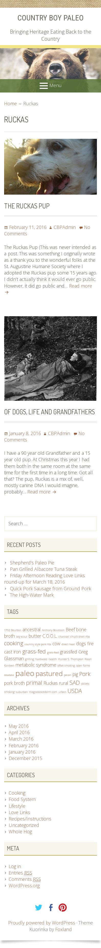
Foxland (63, 929)
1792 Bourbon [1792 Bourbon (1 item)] (12, 630)
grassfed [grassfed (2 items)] (68, 652)
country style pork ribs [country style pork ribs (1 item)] (38, 644)
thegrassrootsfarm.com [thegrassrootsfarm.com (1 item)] (43, 692)
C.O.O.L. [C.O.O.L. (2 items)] (49, 636)
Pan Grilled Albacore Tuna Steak (43, 569)
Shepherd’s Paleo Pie (32, 563)
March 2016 (21, 739)
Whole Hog (20, 831)
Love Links (19, 812)
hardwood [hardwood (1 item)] (41, 659)
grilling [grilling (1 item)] (29, 659)
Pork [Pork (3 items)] (85, 674)
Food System (22, 799)
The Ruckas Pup (27, 206)
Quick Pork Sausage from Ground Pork (50, 588)
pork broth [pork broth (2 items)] (14, 683)
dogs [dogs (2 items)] (81, 643)
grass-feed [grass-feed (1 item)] (53, 652)
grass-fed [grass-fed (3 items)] (34, 651)
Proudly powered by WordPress (41, 923)
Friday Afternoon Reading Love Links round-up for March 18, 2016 (44, 578)
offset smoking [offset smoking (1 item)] (66, 665)
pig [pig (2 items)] (75, 674)
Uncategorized (24, 825)
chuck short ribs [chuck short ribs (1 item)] (80, 636)
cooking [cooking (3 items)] (13, 643)
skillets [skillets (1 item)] (85, 684)
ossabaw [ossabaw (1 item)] (9, 675)
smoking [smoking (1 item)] (9, 692)
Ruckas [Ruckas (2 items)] (50, 683)
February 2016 (24, 745)
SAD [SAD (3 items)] (75, 683)
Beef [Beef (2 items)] (70, 629)
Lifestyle (17, 806)
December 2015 (25, 758)
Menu (55, 85)
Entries (20, 873)
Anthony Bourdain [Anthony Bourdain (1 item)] (53, 630)
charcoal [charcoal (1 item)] (64, 636)
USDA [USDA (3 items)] (75, 691)
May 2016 (19, 726)
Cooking (17, 793)
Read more (41, 492)
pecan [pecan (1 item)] (67, 675)
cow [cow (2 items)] (56, 643)
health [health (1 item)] (53, 659)
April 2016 (19, 732)
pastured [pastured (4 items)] (49, 673)
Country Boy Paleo (50, 17)
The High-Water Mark (32, 595)
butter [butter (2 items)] (35, 636)
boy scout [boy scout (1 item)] (21, 636)
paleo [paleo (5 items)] (24, 673)
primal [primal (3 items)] (34, 683)
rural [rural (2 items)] (63, 683)
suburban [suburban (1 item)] (22, 692)
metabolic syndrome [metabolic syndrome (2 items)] (36, 665)
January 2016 (22, 752)
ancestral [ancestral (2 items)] (32, 629)
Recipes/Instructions (30, 819)
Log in (15, 866)
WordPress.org (24, 885)
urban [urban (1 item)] (62, 692)
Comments (25, 879)
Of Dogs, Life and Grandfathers (49, 411)
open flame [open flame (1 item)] (83, 665)
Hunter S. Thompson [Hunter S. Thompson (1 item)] (70, 659)
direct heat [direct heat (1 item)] (68, 644)
